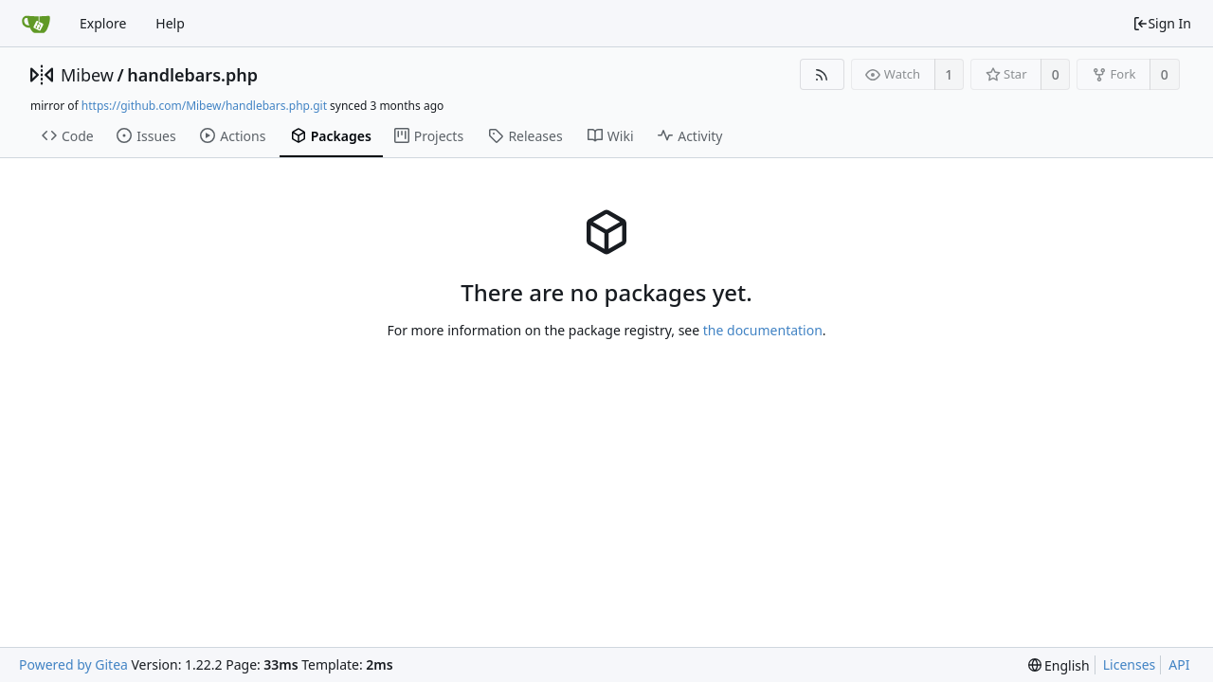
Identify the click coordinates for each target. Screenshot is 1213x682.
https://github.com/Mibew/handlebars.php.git (204, 106)
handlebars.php (192, 74)
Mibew (87, 74)
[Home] (36, 24)
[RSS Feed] (822, 74)
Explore (103, 23)
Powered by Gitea (73, 664)
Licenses (1129, 664)
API (1178, 664)
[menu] (1059, 665)
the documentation (763, 330)
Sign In (1161, 23)
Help (170, 23)
